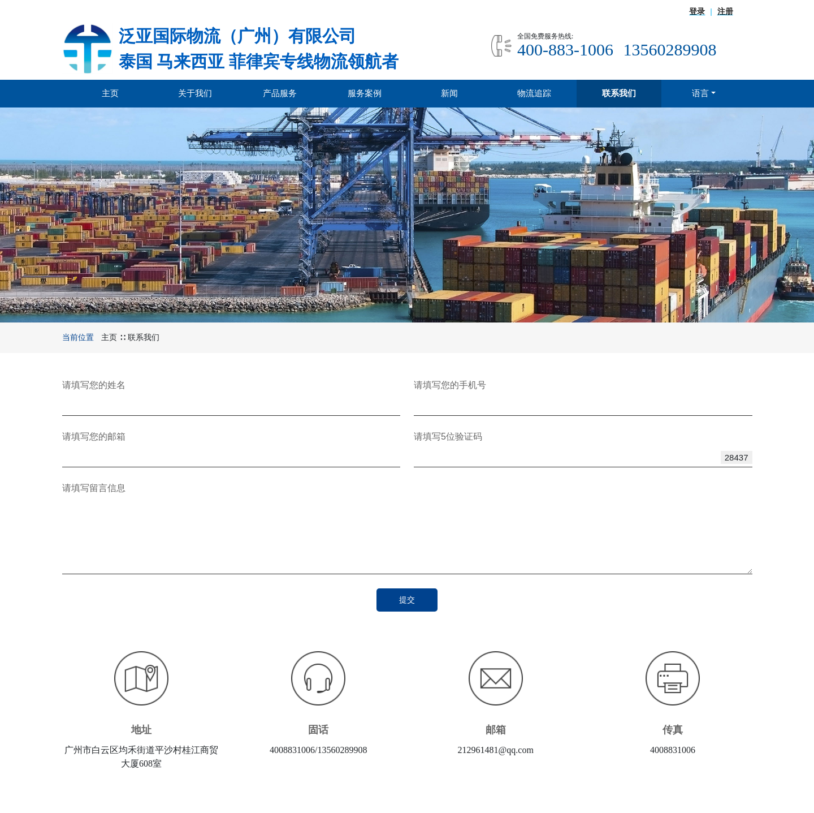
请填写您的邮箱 (93, 436)
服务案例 (365, 93)
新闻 (449, 93)
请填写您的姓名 (93, 385)
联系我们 (619, 93)
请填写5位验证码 (448, 436)
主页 (110, 93)
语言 (700, 93)
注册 (725, 11)
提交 (407, 599)
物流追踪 (534, 93)
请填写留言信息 (93, 488)
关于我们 (195, 93)
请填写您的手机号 (450, 385)
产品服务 (280, 93)
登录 (697, 11)
